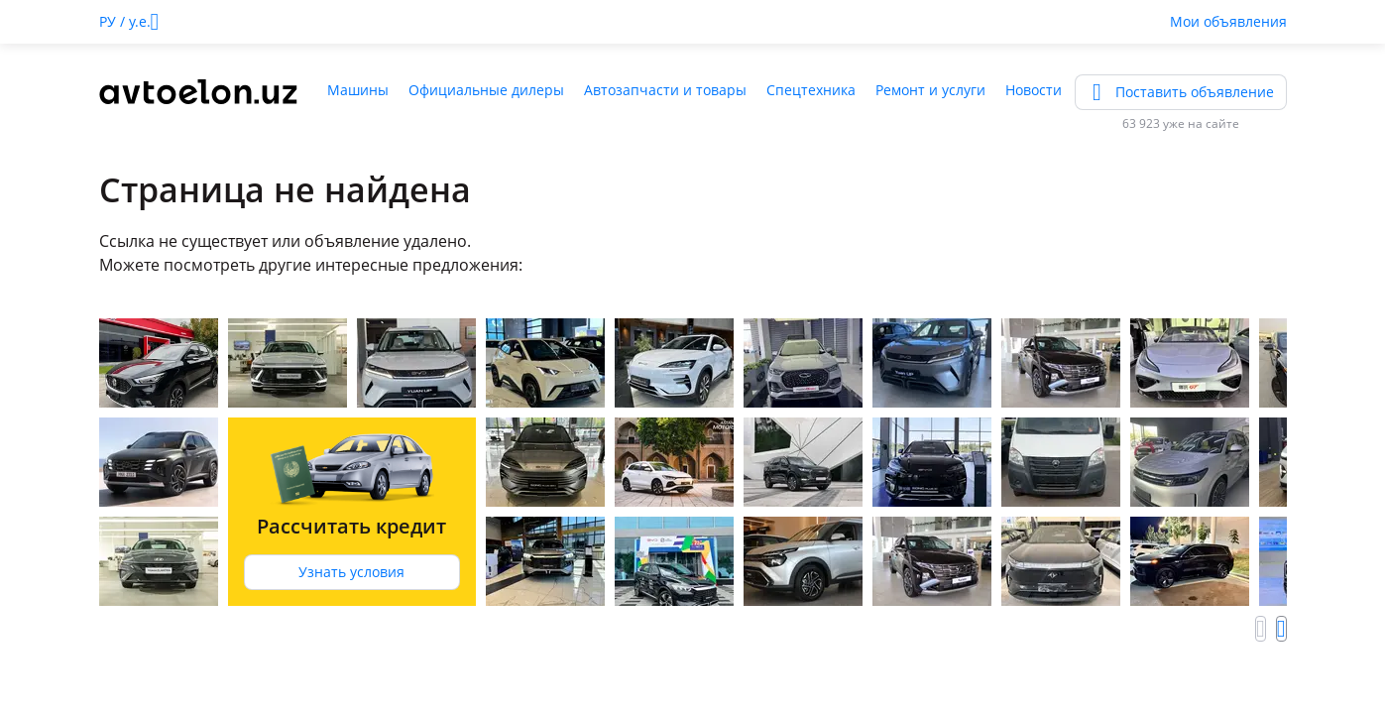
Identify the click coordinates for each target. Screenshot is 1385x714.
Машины (358, 89)
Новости (1033, 89)
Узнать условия (351, 571)
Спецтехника (811, 89)
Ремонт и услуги (930, 89)
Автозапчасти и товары (665, 89)
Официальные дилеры (486, 89)
